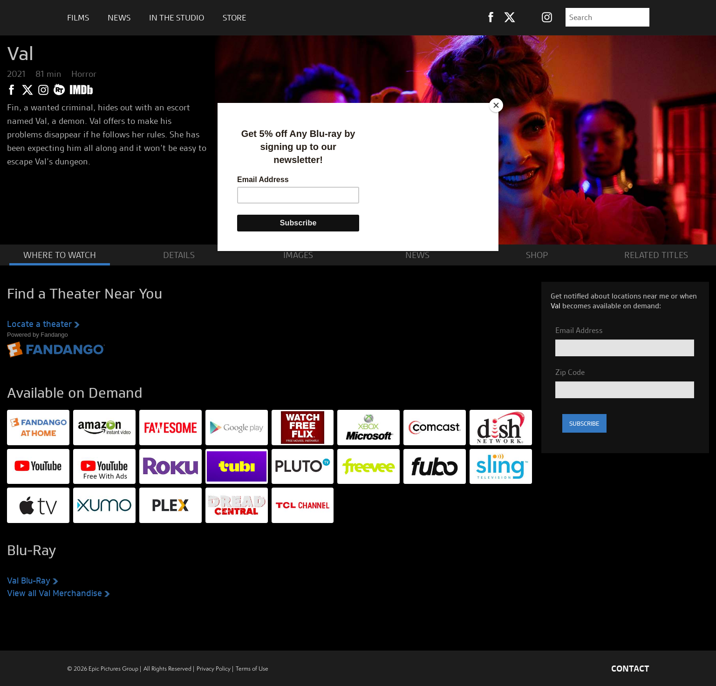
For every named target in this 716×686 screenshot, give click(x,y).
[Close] (496, 105)
